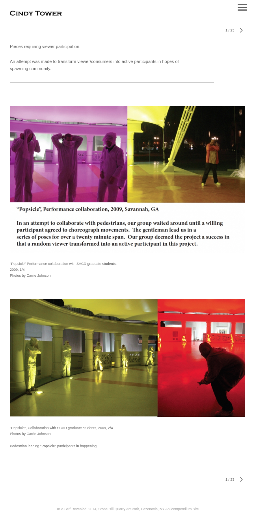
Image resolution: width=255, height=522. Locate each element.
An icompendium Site (182, 509)
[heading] (36, 14)
